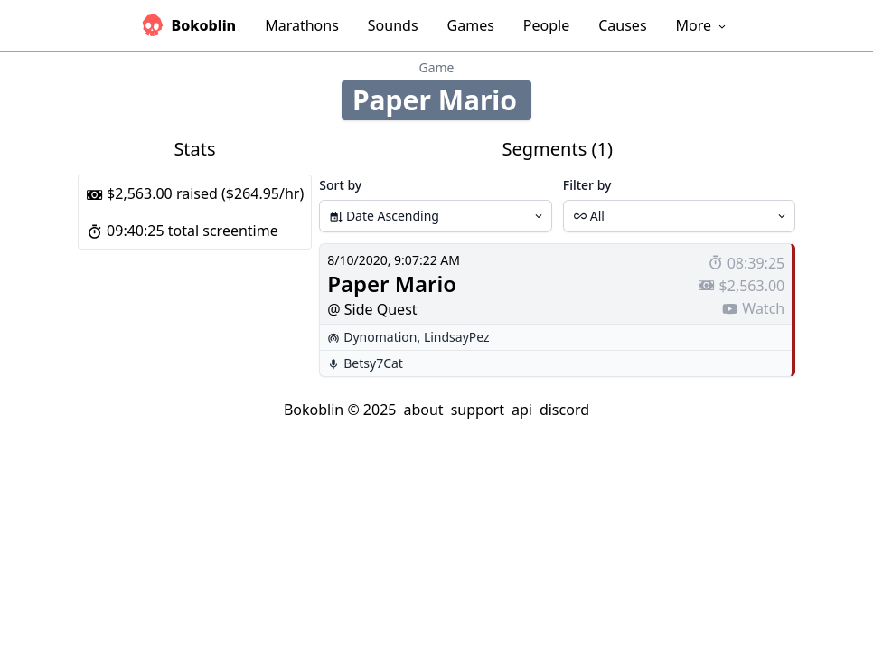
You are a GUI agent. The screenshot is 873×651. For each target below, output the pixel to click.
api (522, 410)
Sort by (340, 184)
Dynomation (380, 336)
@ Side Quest (372, 309)
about (423, 410)
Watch (752, 308)
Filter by (587, 184)
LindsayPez (457, 336)
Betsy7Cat (373, 363)
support (477, 410)
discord (564, 410)
